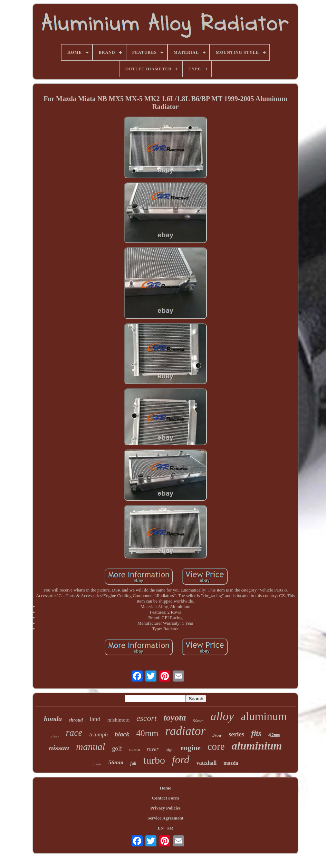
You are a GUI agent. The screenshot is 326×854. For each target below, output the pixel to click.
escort (146, 718)
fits (256, 733)
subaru (134, 749)
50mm (198, 721)
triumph (98, 734)
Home (165, 788)
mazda (230, 763)
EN (160, 828)
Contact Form (165, 798)
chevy (55, 736)
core (216, 746)
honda (53, 719)
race (74, 732)
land (95, 719)
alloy (222, 716)
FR (170, 828)
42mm (274, 735)
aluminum (264, 716)
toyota (175, 718)
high (169, 749)
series (236, 734)
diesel (97, 764)
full (133, 763)
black (122, 734)
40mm (147, 733)
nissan (59, 747)
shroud (76, 720)
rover (153, 749)
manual (90, 746)
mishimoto (118, 720)
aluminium (257, 745)
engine (190, 748)
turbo (154, 760)
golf (117, 748)
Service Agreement (165, 818)
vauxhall (206, 763)
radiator (185, 731)
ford (181, 760)
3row (217, 735)
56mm (115, 762)
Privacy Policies (165, 808)
